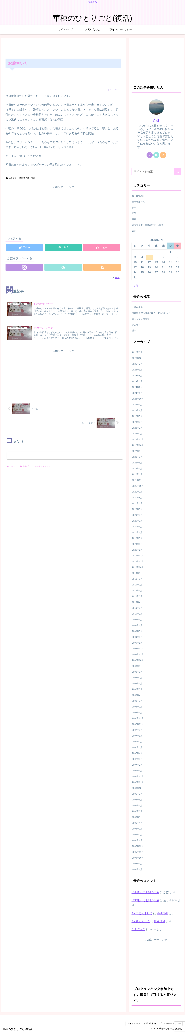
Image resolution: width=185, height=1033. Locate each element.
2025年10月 (138, 358)
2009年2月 (137, 637)
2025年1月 (137, 369)
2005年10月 (138, 858)
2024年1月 (137, 393)
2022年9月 (137, 451)
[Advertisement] (63, 48)
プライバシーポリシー (170, 1023)
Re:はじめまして (142, 913)
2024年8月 (137, 375)
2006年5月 (137, 817)
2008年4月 (137, 695)
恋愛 (134, 213)
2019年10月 (138, 567)
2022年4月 (137, 474)
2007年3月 (137, 759)
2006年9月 (137, 794)
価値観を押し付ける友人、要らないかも (151, 313)
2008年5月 (137, 689)
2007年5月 (137, 747)
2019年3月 (137, 608)
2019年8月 (137, 579)
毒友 (134, 219)
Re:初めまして (141, 921)
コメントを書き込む (64, 455)
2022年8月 (137, 457)
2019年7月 (137, 584)
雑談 (134, 231)
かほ (156, 120)
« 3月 (135, 285)
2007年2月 (137, 765)
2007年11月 (138, 724)
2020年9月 (137, 509)
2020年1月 (137, 550)
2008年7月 (137, 677)
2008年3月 (137, 701)
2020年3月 (137, 538)
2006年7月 (137, 805)
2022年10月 (138, 445)
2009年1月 (137, 643)
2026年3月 (137, 352)
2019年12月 (138, 555)
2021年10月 (138, 486)
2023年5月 (137, 416)
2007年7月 (137, 741)
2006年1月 (137, 840)
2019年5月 (137, 596)
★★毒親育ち (138, 201)
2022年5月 (137, 468)
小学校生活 (137, 307)
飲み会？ (136, 324)
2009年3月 (137, 631)
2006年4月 (137, 823)
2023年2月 (137, 433)
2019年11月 (138, 561)
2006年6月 (137, 811)
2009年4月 (137, 625)
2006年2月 (137, 834)
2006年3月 (137, 829)
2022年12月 (138, 439)
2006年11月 (138, 782)
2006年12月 (138, 776)
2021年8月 (137, 497)
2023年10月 (138, 399)
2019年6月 (137, 590)
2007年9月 (137, 730)
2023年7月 (137, 410)
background (137, 196)
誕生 (134, 330)
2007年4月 (137, 753)
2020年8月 (137, 515)
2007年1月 (137, 770)
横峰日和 (162, 913)
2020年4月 (137, 532)
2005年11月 (138, 852)
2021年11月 (138, 480)
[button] (177, 171)
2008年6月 (137, 683)
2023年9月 (137, 404)
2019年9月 (137, 573)
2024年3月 (137, 381)
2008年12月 (138, 648)
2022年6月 (137, 462)
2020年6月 (137, 526)
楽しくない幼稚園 (140, 319)
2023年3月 (137, 428)
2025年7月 (137, 364)
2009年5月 (137, 619)
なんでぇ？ (138, 929)
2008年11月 (138, 654)
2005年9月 (137, 863)
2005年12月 (138, 846)
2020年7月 (137, 521)
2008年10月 (138, 660)
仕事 (134, 207)
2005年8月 (137, 869)
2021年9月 (137, 492)
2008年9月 (137, 666)
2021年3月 (137, 503)
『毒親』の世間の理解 (145, 892)
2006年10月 (138, 788)
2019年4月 (137, 602)
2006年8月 (137, 799)
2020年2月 (137, 544)
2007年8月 (137, 736)
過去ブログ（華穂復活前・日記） (21, 178)
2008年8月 (137, 672)
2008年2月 (137, 706)
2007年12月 (138, 718)
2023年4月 (137, 422)
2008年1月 (137, 712)
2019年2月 (137, 614)
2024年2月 (137, 387)
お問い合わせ (149, 1023)
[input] (156, 171)
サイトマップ (133, 1023)
